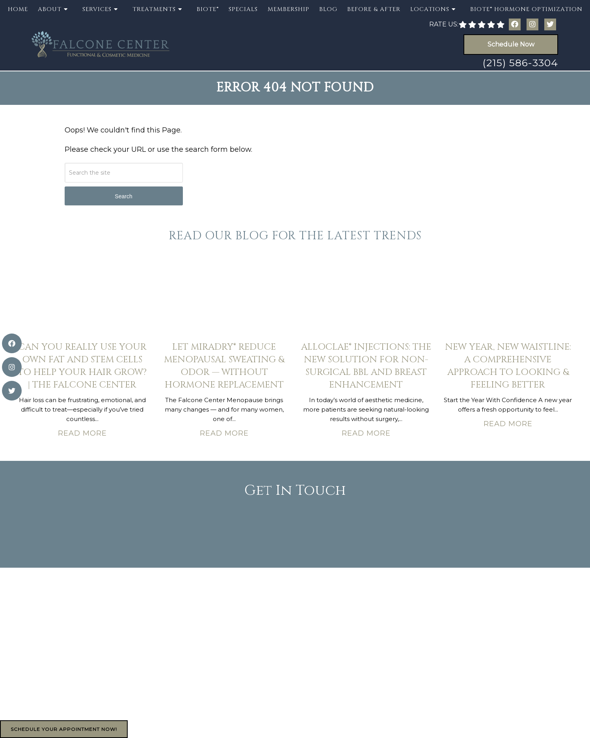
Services (97, 9)
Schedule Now (511, 44)
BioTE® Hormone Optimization (526, 9)
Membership (288, 9)
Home (18, 9)
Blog (328, 9)
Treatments (154, 9)
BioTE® (208, 9)
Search (123, 196)
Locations (429, 9)
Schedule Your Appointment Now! (64, 729)
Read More (82, 433)
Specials (243, 9)
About (49, 9)
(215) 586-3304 (520, 63)
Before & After (373, 9)
